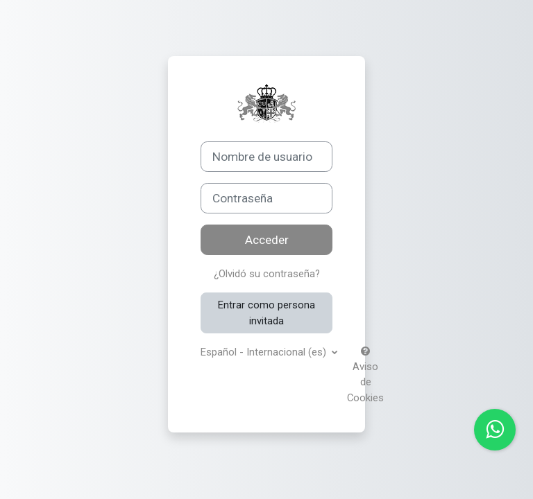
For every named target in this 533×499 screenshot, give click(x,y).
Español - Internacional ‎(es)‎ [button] (265, 352)
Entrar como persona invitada (266, 312)
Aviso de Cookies (365, 375)
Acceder (267, 240)
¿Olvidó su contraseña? (267, 274)
